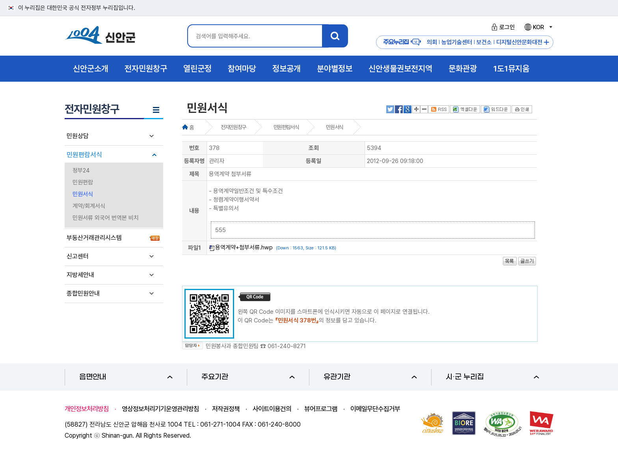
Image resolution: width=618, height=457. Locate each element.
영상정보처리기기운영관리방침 (160, 409)
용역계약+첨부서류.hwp (244, 247)
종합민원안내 (83, 293)
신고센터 (78, 256)
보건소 (484, 42)
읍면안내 (126, 377)
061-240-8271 (287, 346)
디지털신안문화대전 (519, 42)
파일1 (194, 247)
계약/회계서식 (89, 206)
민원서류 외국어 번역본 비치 (106, 217)
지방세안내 (80, 275)
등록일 (313, 161)
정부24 (81, 170)
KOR (538, 27)
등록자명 (194, 161)
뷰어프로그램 (320, 409)
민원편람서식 (84, 155)
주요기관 (248, 377)
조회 (314, 148)
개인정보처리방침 (87, 409)
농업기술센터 (456, 42)
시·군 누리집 (492, 377)
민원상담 (78, 136)
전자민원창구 (233, 127)
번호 (194, 148)
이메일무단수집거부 (375, 409)
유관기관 (370, 377)
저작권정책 (226, 409)
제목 (194, 174)
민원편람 (83, 182)
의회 (432, 42)
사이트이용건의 (272, 409)
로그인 (502, 27)
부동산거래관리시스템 (94, 238)
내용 (194, 210)
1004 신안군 (100, 36)
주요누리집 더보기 (546, 42)
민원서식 (83, 194)
